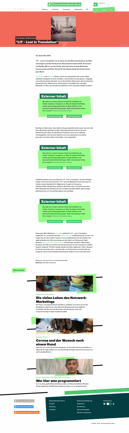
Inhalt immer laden (74, 116)
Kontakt (52, 403)
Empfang (52, 406)
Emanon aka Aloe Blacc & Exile (53, 242)
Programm (66, 9)
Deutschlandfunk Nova (57, 401)
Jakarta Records (66, 235)
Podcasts (55, 9)
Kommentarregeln (83, 409)
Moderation (79, 9)
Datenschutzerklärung (84, 401)
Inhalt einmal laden (54, 116)
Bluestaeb (50, 76)
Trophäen (52, 409)
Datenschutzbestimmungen (62, 110)
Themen (45, 9)
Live (97, 10)
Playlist (104, 10)
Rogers (41, 76)
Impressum (81, 403)
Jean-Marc (58, 233)
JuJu (37, 76)
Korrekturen (81, 406)
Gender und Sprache (84, 412)
